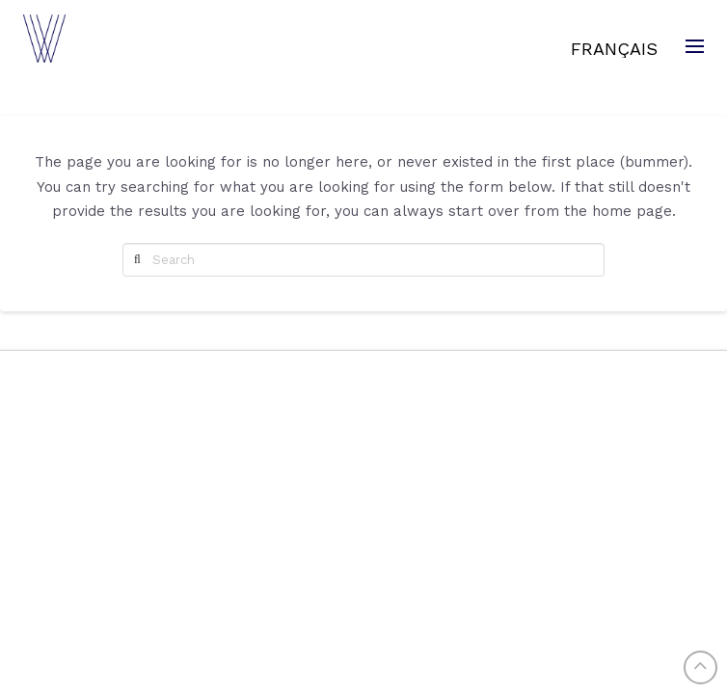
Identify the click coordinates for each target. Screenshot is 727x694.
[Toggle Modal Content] (692, 46)
